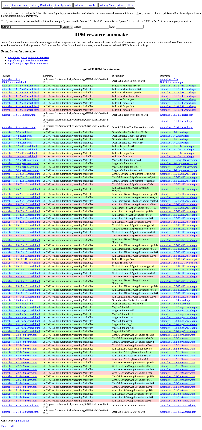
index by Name (107, 5)
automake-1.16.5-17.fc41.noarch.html (21, 259)
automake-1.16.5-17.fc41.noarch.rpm (179, 259)
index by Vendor (63, 5)
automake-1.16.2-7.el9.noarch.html (19, 362)
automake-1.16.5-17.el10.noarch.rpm (178, 266)
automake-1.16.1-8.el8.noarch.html (19, 390)
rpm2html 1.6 (22, 420)
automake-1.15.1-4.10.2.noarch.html (20, 405)
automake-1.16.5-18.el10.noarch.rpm (178, 225)
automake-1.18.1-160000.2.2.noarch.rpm (171, 80)
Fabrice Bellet (8, 426)
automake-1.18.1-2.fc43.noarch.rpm (178, 85)
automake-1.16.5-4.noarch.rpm (175, 300)
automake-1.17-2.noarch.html (17, 132)
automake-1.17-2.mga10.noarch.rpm (178, 160)
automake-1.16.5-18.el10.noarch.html (21, 225)
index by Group (20, 5)
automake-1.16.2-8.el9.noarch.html (19, 334)
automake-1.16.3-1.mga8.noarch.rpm (178, 321)
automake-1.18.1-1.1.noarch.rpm (176, 114)
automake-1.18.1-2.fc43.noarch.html (20, 85)
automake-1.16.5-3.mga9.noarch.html (21, 307)
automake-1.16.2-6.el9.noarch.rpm (177, 376)
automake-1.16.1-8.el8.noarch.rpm (177, 390)
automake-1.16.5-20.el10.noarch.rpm (178, 173)
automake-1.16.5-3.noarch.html (18, 303)
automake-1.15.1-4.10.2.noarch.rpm (178, 405)
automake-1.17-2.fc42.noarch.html (19, 146)
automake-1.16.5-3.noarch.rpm (175, 303)
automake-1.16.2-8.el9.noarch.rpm (177, 334)
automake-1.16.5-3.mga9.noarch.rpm (178, 307)
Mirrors (121, 5)
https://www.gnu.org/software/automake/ (28, 57)
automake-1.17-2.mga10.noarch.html (20, 160)
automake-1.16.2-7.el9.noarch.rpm (177, 362)
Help (130, 5)
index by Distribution (41, 5)
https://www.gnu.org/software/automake (28, 60)
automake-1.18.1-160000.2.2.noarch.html (14, 80)
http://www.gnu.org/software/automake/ (28, 63)
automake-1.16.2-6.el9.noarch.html (19, 376)
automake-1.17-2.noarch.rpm (174, 132)
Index (6, 5)
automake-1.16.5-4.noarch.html (18, 300)
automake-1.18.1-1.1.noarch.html (19, 114)
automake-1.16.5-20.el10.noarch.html (21, 173)
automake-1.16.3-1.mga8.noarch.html (21, 321)
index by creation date (85, 5)
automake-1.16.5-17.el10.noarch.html (21, 266)
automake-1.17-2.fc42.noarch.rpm (177, 146)
